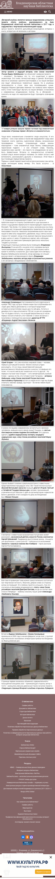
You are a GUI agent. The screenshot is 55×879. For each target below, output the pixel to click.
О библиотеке (27, 702)
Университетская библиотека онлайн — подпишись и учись (27, 782)
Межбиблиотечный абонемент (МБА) (27, 754)
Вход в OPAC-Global (27, 791)
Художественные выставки (27, 814)
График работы (27, 705)
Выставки (27, 811)
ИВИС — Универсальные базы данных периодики (27, 767)
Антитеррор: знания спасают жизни (27, 822)
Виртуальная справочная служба (27, 751)
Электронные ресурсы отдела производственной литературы (27, 785)
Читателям (27, 798)
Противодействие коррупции (27, 724)
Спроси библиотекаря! (27, 748)
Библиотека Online (27, 745)
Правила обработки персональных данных (27, 730)
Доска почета (27, 717)
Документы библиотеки (27, 708)
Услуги (27, 741)
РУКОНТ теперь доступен (27, 779)
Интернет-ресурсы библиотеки (27, 770)
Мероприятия (27, 808)
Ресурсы (27, 763)
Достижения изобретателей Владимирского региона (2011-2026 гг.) (27, 788)
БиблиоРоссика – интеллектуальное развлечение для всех (27, 776)
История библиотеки (27, 714)
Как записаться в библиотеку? (27, 802)
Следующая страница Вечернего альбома (18, 688)
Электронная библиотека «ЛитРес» (27, 773)
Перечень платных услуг (27, 757)
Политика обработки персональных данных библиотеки (28, 727)
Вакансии (27, 720)
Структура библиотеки (28, 711)
